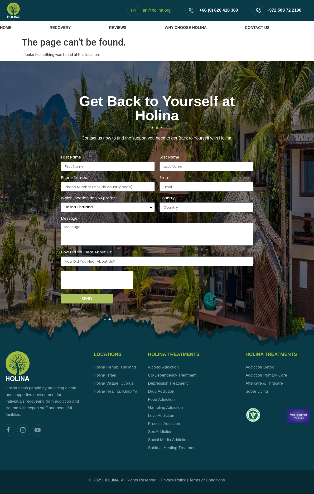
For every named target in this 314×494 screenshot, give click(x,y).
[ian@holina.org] (133, 10)
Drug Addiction (161, 391)
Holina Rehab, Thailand (115, 367)
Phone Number (75, 178)
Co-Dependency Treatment (172, 375)
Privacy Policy (173, 480)
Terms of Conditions (207, 480)
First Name (71, 157)
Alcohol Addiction (163, 367)
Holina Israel (105, 375)
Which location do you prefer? (89, 198)
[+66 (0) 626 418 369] (191, 10)
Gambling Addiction (165, 407)
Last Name (169, 157)
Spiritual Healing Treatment (172, 448)
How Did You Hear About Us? (87, 252)
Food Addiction (161, 399)
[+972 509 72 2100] (258, 10)
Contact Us (257, 28)
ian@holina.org (156, 10)
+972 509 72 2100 (284, 10)
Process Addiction (164, 423)
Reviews (117, 28)
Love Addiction (161, 415)
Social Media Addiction (168, 440)
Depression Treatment (168, 383)
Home (5, 28)
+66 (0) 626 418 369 (218, 10)
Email (164, 178)
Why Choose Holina (186, 28)
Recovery (60, 28)
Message (69, 219)
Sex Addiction (160, 431)
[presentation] (97, 280)
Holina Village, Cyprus (113, 383)
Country (167, 198)
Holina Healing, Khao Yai (116, 391)
